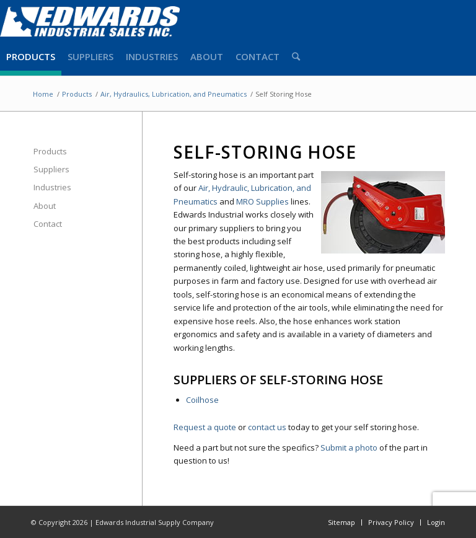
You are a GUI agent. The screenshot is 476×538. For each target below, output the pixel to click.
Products (50, 151)
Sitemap (341, 522)
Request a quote (205, 427)
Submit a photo (348, 447)
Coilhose (202, 399)
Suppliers (51, 169)
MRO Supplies (262, 201)
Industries (52, 187)
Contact (47, 223)
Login (436, 522)
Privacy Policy (391, 522)
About (44, 205)
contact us (267, 427)
